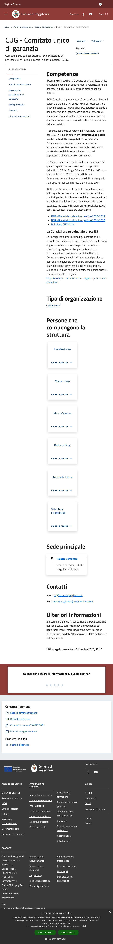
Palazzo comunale (67, 559)
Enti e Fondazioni (10, 808)
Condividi (83, 41)
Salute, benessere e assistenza (67, 828)
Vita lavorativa (36, 806)
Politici (5, 814)
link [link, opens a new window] (84, 926)
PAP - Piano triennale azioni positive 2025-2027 (78, 216)
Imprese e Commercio (40, 811)
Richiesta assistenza (39, 881)
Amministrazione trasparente (65, 858)
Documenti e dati (10, 828)
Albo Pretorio (63, 841)
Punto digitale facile (39, 886)
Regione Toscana (12, 4)
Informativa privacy (67, 866)
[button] (56, 939)
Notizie (88, 793)
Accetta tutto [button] (45, 932)
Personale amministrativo (9, 821)
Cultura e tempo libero (40, 800)
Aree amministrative (12, 798)
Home (6, 27)
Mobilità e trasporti (39, 821)
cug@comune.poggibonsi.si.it (68, 595)
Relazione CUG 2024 (62, 224)
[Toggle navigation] (6, 14)
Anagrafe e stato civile (40, 795)
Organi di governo (44, 27)
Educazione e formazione (63, 795)
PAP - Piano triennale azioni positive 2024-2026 (78, 220)
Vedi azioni (98, 41)
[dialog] (56, 926)
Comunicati (90, 798)
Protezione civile (37, 827)
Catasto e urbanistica (40, 816)
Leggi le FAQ (35, 875)
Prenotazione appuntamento (36, 858)
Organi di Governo (11, 793)
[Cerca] (107, 14)
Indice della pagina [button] (17, 69)
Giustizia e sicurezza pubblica (67, 804)
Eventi (88, 823)
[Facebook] (82, 14)
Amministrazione (22, 27)
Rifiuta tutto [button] (68, 932)
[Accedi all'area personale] (100, 4)
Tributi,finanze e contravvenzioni (65, 813)
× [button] (110, 912)
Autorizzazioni (64, 835)
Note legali (62, 871)
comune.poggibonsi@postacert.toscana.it (72, 601)
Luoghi (88, 818)
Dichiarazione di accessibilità (65, 879)
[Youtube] (89, 14)
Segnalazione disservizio (36, 868)
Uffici (4, 803)
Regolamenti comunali (13, 834)
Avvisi (88, 803)
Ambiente (62, 821)
